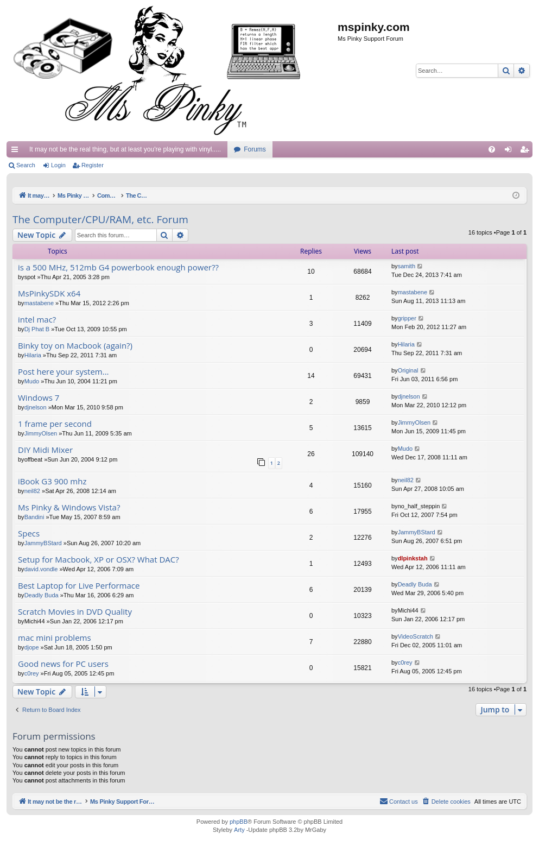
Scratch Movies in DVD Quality (75, 612)
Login (58, 165)
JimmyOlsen (41, 433)
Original (408, 370)
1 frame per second (55, 424)
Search (25, 165)
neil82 (32, 491)
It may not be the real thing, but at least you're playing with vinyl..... (125, 149)
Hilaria (32, 355)
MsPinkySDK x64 (49, 293)
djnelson (35, 407)
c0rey (31, 673)
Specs (29, 533)
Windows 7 (38, 398)
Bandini (34, 517)
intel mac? (37, 319)
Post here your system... (63, 372)
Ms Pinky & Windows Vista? (69, 507)
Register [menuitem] (526, 151)
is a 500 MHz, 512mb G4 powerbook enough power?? (118, 267)
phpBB (239, 821)
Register (92, 165)
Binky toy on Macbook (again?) (75, 345)
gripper (407, 318)
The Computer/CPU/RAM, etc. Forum (100, 219)
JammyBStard (43, 543)
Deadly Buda (41, 595)
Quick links (17, 151)
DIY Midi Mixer (45, 450)
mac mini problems (54, 638)
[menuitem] (492, 149)
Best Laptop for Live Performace (78, 585)
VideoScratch (415, 636)
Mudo (32, 381)
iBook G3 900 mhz (52, 481)
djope (31, 647)
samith (406, 266)
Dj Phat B (36, 329)
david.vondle (41, 569)
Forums (255, 149)
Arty (239, 829)
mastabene (39, 303)
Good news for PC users (63, 664)
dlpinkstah (413, 558)
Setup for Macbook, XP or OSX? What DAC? (98, 559)
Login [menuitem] (510, 151)
